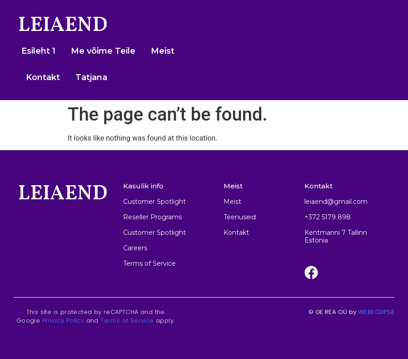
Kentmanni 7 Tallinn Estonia (335, 236)
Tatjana (91, 77)
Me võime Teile (103, 51)
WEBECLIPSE (376, 312)
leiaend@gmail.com (336, 201)
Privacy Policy (63, 320)
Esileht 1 (38, 51)
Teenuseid (240, 217)
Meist (162, 51)
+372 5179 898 (327, 217)
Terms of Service (127, 320)
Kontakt (43, 77)
